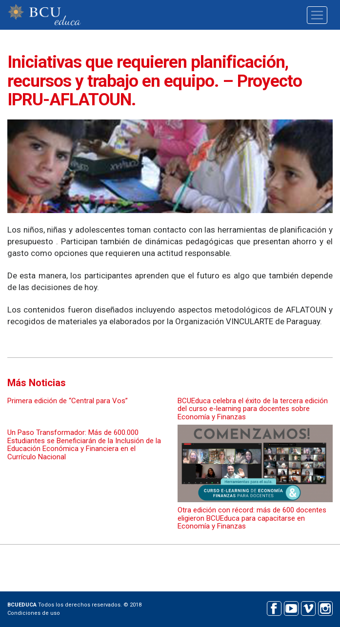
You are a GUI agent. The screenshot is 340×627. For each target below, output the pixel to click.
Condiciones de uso (33, 613)
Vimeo (308, 607)
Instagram (325, 607)
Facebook (274, 607)
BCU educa (44, 15)
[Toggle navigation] (317, 15)
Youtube (291, 607)
